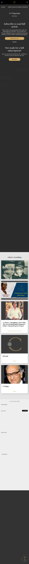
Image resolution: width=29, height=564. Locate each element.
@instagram (4, 404)
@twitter (3, 410)
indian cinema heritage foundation (18, 7)
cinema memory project (14, 331)
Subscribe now (14, 38)
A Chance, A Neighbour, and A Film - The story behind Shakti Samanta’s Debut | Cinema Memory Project (14, 324)
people (3, 7)
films (14, 361)
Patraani (5, 356)
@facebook (4, 432)
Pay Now (14, 59)
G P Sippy (6, 386)
